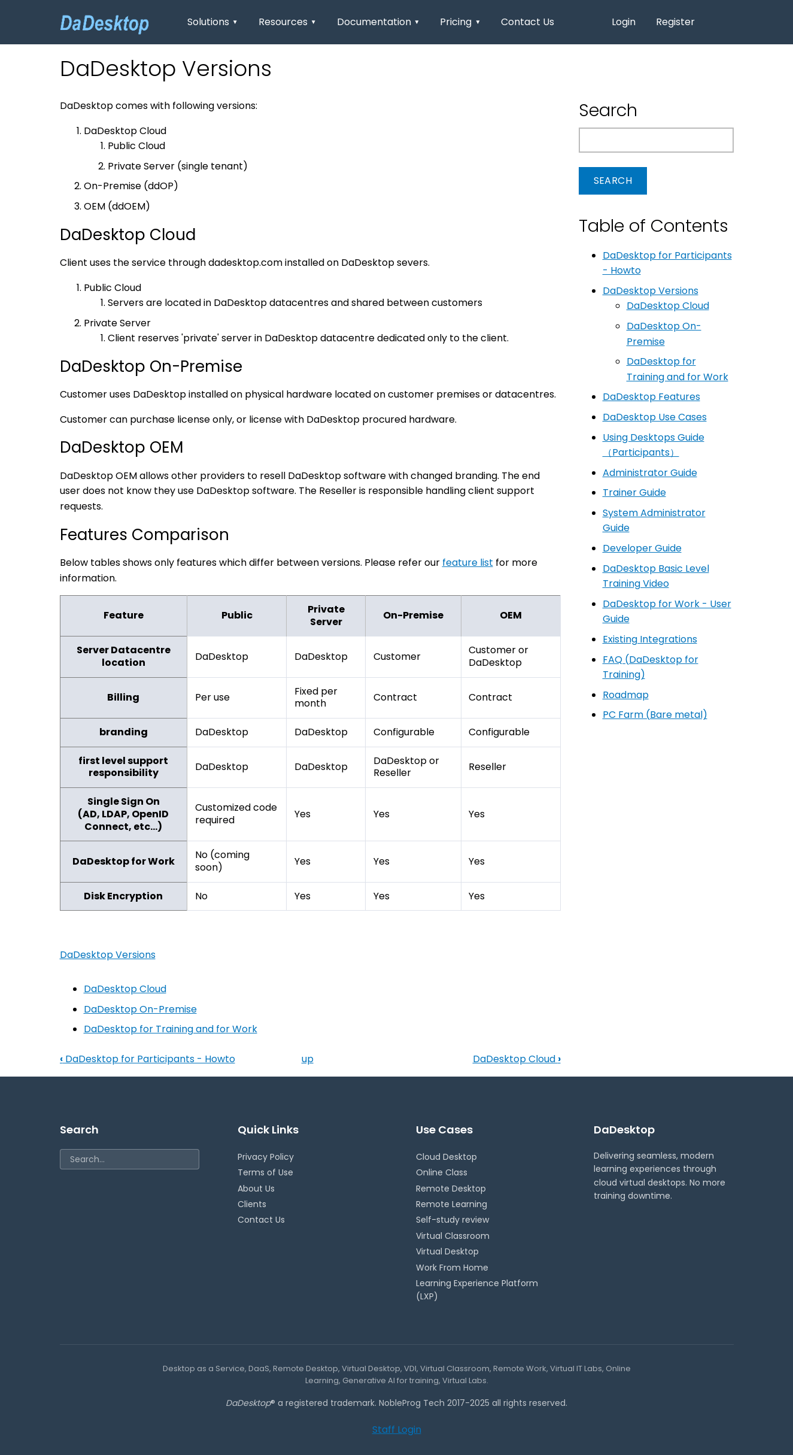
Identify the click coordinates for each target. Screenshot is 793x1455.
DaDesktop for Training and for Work (170, 1029)
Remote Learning (451, 1204)
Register (675, 22)
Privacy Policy (266, 1157)
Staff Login (396, 1429)
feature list (467, 562)
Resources (288, 22)
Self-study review (452, 1220)
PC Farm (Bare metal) (655, 715)
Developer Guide (642, 548)
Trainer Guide (634, 492)
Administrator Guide (650, 473)
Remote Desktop (451, 1189)
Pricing (460, 22)
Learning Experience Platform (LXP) (477, 1289)
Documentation (378, 22)
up (308, 1059)
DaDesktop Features (651, 397)
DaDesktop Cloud (125, 989)
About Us (256, 1189)
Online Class (441, 1172)
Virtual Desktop (447, 1251)
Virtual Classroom (453, 1236)
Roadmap (626, 695)
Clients (252, 1204)
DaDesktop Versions (108, 955)
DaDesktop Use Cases (655, 417)
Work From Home (452, 1268)
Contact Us (527, 22)
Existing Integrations (650, 639)
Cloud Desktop (446, 1157)
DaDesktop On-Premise (140, 1009)
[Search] (130, 1159)
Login (624, 22)
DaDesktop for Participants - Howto (147, 1059)
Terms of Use (265, 1172)
